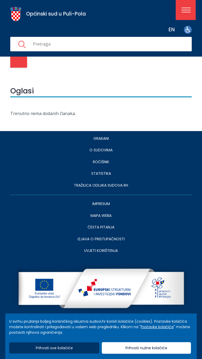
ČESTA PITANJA (101, 227)
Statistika (101, 173)
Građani (101, 138)
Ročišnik (101, 161)
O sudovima (101, 150)
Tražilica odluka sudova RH (101, 185)
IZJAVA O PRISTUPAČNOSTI (101, 239)
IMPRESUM (101, 203)
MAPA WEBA (101, 215)
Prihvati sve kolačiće (54, 348)
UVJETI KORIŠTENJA (101, 250)
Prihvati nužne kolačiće (146, 348)
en (172, 29)
